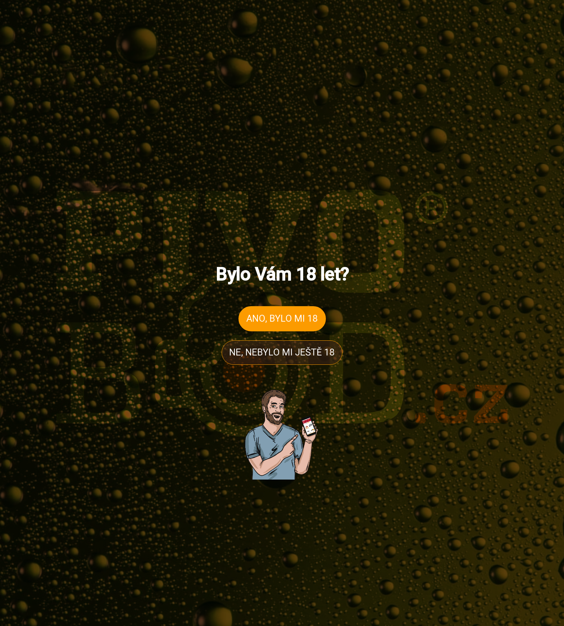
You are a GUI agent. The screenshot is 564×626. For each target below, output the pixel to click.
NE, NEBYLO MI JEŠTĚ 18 (282, 352)
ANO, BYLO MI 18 (282, 318)
